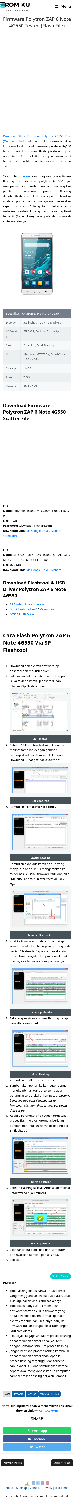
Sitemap (21, 1484)
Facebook (36, 1435)
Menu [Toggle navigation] (62, 6)
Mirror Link (48, 609)
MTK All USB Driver (23, 614)
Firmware (18, 1390)
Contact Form (48, 1407)
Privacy (47, 1484)
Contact (35, 1484)
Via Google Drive (38, 531)
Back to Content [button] (60, 1272)
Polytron (32, 1390)
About (9, 1484)
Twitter (37, 1443)
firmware (24, 176)
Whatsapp (37, 1427)
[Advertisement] (37, 91)
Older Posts (62, 1459)
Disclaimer (61, 1484)
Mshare (57, 531)
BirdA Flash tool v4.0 (24, 609)
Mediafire (11, 536)
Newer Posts (12, 1459)
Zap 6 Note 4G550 (50, 1390)
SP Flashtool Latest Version (28, 604)
